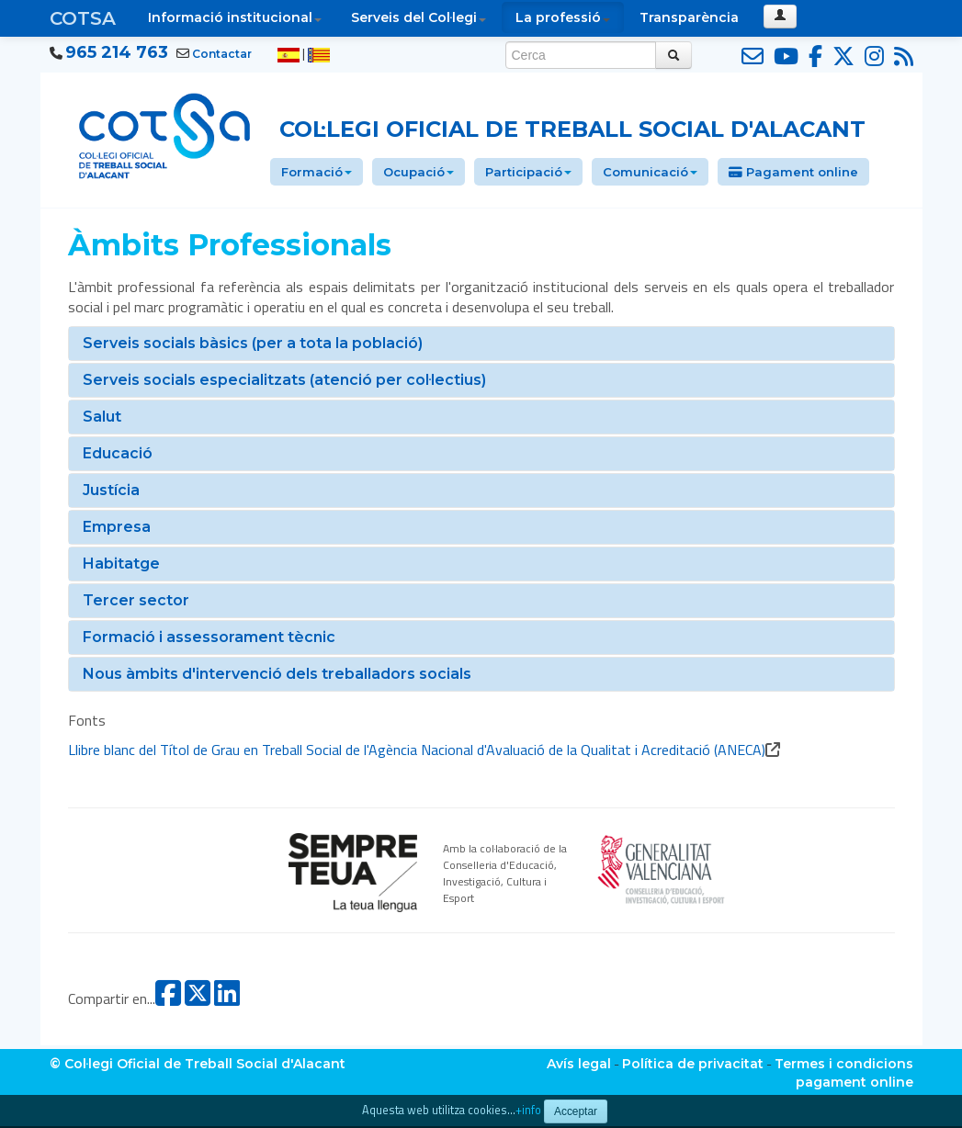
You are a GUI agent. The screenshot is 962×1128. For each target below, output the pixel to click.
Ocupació (418, 171)
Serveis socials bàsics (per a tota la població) (253, 343)
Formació (316, 171)
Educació (118, 453)
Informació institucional (235, 17)
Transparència (689, 17)
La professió (562, 17)
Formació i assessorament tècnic (209, 637)
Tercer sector (136, 600)
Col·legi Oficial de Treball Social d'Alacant (572, 129)
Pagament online (793, 171)
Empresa (117, 527)
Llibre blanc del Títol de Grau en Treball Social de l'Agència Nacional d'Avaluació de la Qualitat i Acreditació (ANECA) (416, 750)
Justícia (111, 490)
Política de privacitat (693, 1063)
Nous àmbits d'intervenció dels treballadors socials (277, 673)
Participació (528, 171)
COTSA (83, 18)
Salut (102, 416)
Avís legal (579, 1063)
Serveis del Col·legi (418, 17)
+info (528, 1110)
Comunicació (650, 171)
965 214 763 (116, 52)
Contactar (222, 54)
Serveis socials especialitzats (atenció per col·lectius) (284, 380)
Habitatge (121, 563)
